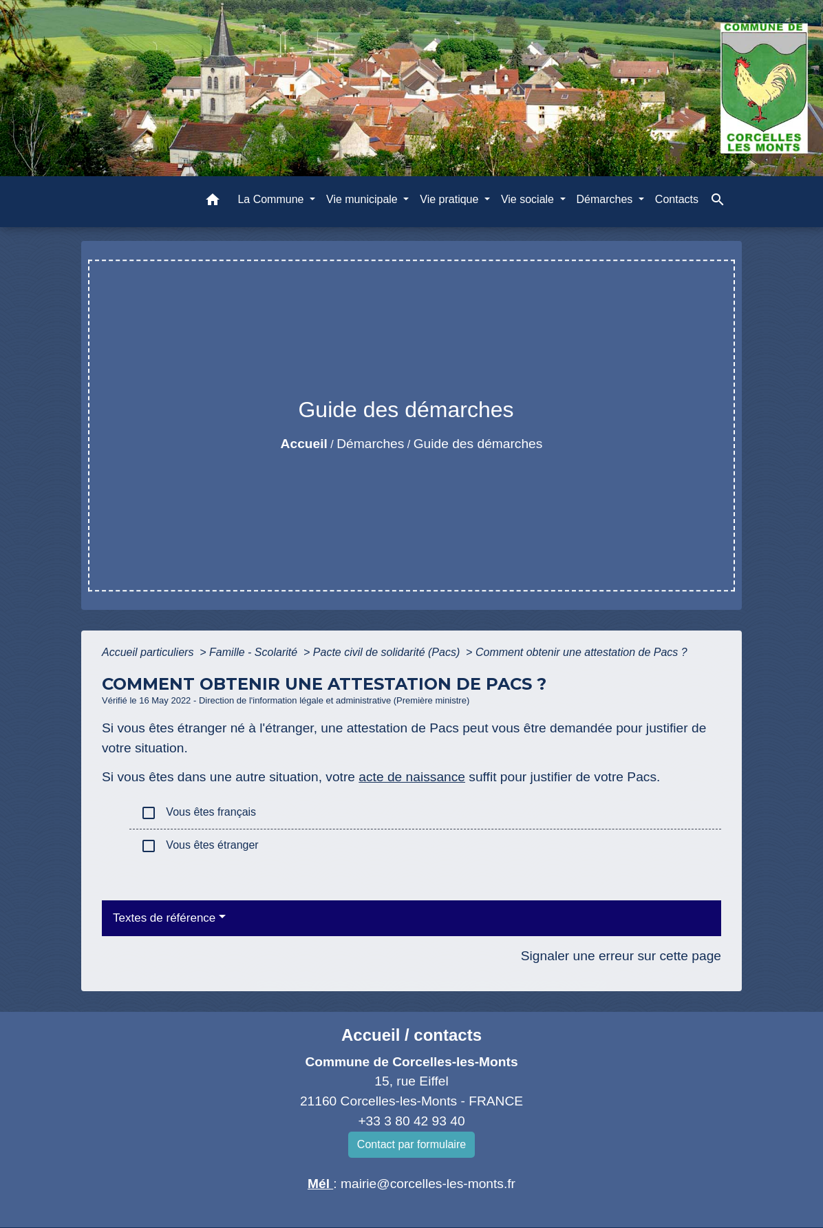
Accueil (304, 443)
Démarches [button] (606, 199)
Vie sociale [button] (529, 199)
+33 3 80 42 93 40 (411, 1121)
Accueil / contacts (411, 1035)
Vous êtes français (198, 813)
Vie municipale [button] (363, 199)
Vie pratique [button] (451, 199)
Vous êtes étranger (199, 846)
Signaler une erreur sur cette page (621, 956)
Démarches (370, 443)
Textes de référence (164, 917)
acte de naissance (412, 777)
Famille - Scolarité (254, 652)
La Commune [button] (272, 199)
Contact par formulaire (411, 1144)
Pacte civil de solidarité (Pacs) (388, 652)
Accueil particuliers (149, 652)
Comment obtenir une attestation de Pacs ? (581, 652)
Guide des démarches (478, 443)
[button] (212, 202)
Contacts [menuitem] (676, 199)
